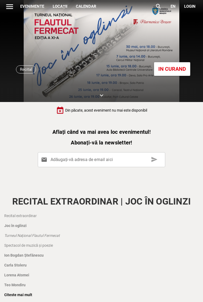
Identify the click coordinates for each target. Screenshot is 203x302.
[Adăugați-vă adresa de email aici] (103, 159)
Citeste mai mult (18, 295)
